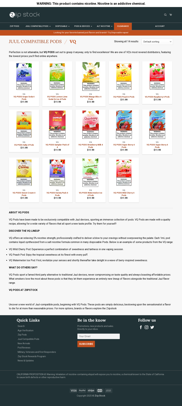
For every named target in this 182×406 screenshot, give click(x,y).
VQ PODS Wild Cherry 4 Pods (124, 194)
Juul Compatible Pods (35, 41)
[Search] (165, 15)
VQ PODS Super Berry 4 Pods (124, 146)
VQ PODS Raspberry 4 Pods (157, 97)
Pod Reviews (24, 347)
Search (21, 326)
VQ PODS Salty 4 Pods (24, 145)
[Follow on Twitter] (152, 327)
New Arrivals (24, 343)
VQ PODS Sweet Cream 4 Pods (24, 194)
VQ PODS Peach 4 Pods (123, 97)
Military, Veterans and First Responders (37, 352)
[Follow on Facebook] (141, 327)
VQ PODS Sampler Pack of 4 (57, 146)
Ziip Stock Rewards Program (32, 356)
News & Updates (26, 360)
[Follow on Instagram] (146, 327)
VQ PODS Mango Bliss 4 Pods (90, 98)
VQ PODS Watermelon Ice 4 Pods (90, 194)
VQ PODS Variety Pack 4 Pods (57, 194)
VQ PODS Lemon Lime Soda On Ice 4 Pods (57, 98)
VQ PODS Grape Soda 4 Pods (24, 98)
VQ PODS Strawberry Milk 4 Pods (90, 146)
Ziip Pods (22, 334)
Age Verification (25, 330)
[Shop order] (157, 42)
